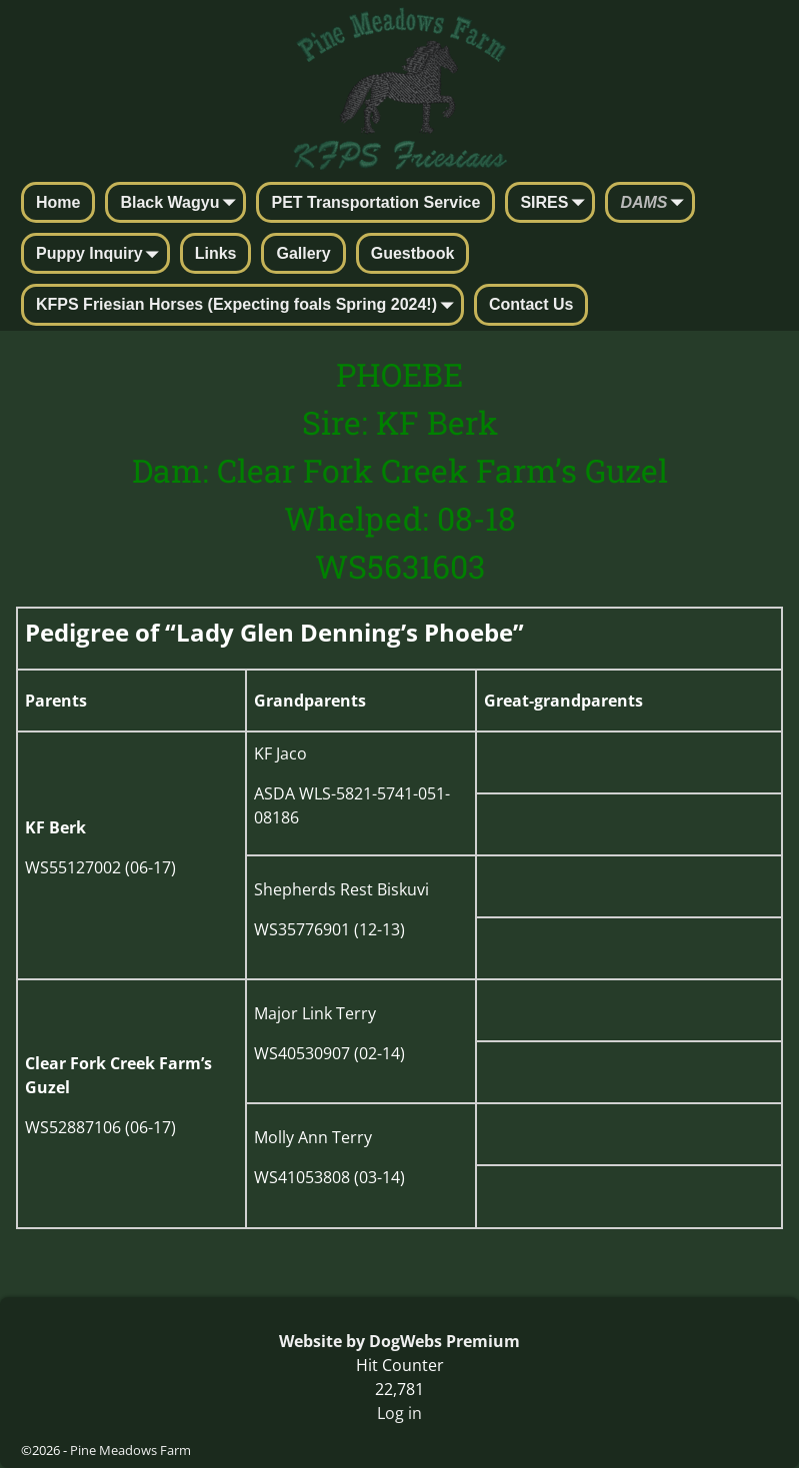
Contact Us (531, 304)
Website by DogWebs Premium (399, 1341)
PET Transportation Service (375, 202)
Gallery (303, 253)
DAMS (655, 204)
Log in (399, 1413)
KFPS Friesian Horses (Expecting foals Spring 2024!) (248, 306)
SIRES (556, 204)
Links (216, 253)
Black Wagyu (181, 204)
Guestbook (413, 253)
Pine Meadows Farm (130, 1450)
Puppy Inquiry (101, 255)
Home (58, 202)
